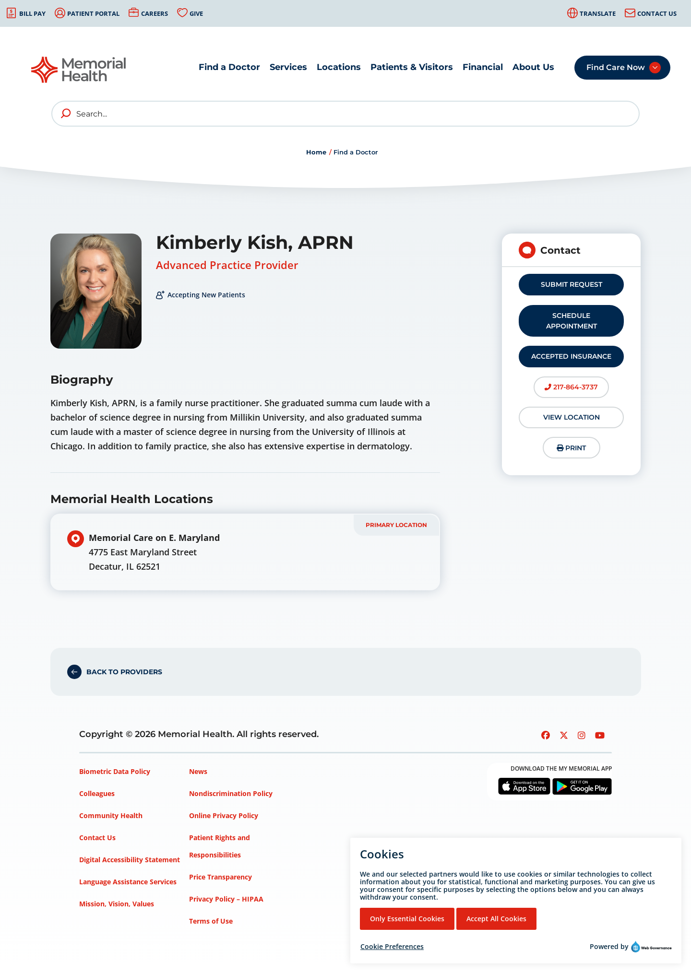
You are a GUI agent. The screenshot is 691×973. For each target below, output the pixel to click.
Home (316, 152)
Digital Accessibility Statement (129, 859)
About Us (533, 67)
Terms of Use (211, 921)
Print (571, 448)
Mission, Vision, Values (116, 903)
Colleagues (97, 793)
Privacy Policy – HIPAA (226, 898)
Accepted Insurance (571, 356)
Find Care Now (615, 67)
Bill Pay (32, 13)
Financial (483, 67)
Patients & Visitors (411, 67)
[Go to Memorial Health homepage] (79, 70)
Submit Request (571, 284)
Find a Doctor (229, 67)
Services (288, 67)
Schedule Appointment (571, 320)
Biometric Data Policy (114, 771)
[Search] (345, 114)
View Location (571, 417)
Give (196, 13)
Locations (339, 67)
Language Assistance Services (128, 881)
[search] (66, 114)
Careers (154, 13)
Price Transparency (220, 876)
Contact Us (657, 13)
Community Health (111, 815)
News (198, 771)
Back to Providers (124, 672)
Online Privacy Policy (223, 815)
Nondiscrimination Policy (231, 793)
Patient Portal (93, 13)
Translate (598, 13)
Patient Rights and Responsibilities (219, 846)
